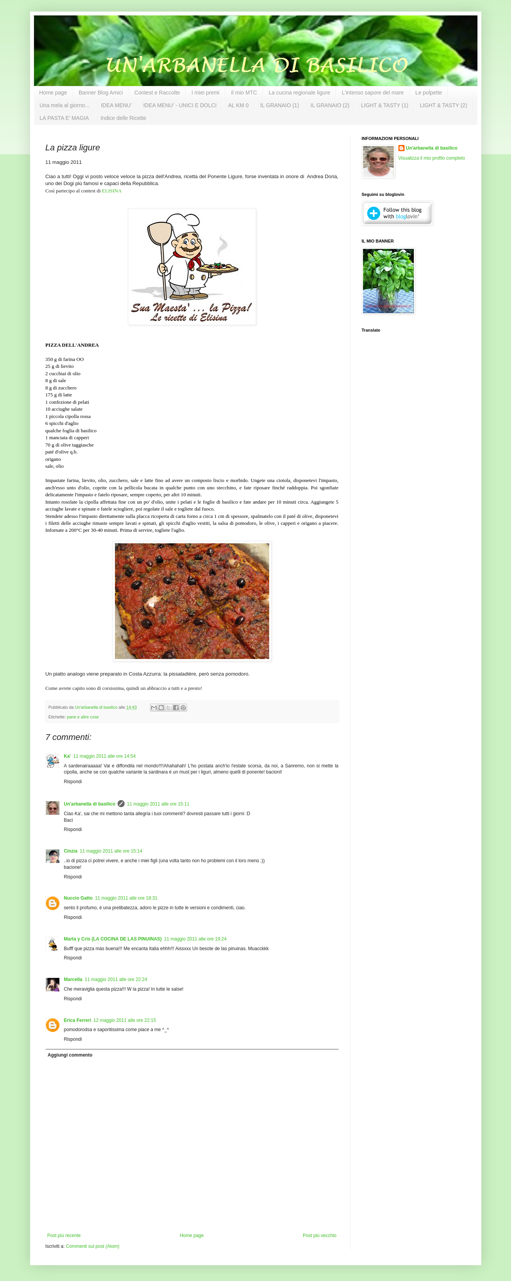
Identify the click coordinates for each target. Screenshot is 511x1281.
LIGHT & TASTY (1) (384, 105)
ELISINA (111, 191)
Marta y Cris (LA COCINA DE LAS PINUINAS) (113, 939)
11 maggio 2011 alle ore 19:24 (195, 939)
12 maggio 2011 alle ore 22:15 (124, 1020)
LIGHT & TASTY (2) (443, 105)
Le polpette (428, 92)
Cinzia (71, 851)
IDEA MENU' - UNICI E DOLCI (179, 105)
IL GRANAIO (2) (329, 105)
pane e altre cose (83, 717)
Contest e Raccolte (157, 92)
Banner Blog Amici (101, 92)
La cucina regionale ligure (300, 92)
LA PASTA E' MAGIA (64, 118)
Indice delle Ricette (123, 118)
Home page (53, 92)
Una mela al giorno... (64, 105)
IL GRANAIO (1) (279, 105)
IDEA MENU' (116, 105)
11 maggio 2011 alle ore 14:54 (104, 756)
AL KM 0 (238, 105)
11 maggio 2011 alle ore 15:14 (111, 851)
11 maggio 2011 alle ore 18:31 (126, 898)
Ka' (67, 756)
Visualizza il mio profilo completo (431, 158)
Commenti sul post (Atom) (93, 1246)
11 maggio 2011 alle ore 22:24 (116, 979)
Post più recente (64, 1235)
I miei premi (205, 92)
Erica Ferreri (77, 1020)
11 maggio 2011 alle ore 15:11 (158, 804)
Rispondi (73, 781)
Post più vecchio (319, 1235)
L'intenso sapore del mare (373, 92)
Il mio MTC (244, 92)
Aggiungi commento (70, 1055)
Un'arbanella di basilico (90, 804)
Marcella (73, 979)
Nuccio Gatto (78, 898)
